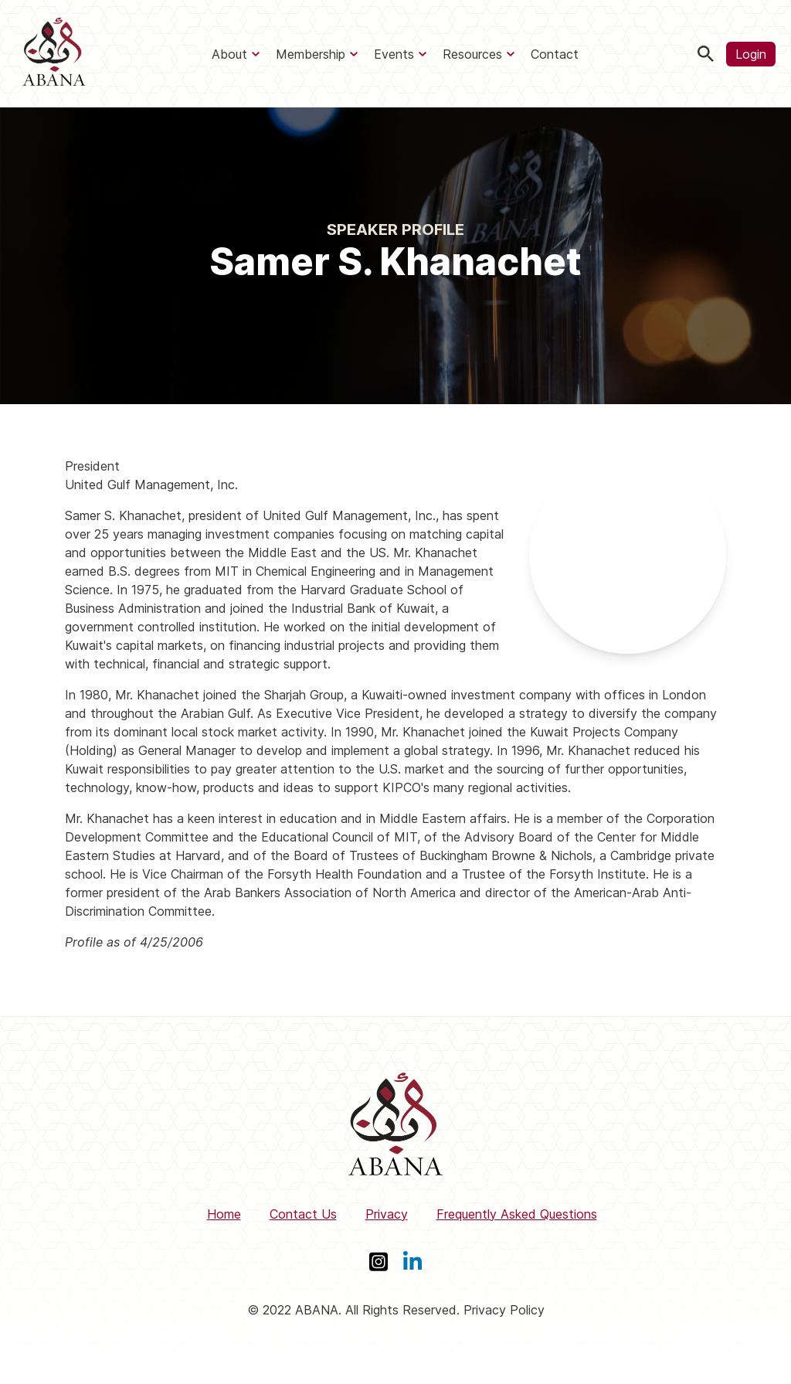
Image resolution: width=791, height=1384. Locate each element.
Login (750, 54)
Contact (555, 54)
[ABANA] (54, 53)
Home (224, 1214)
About (229, 54)
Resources (472, 54)
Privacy (386, 1214)
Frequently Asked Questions (516, 1214)
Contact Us (303, 1214)
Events (394, 54)
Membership (310, 54)
